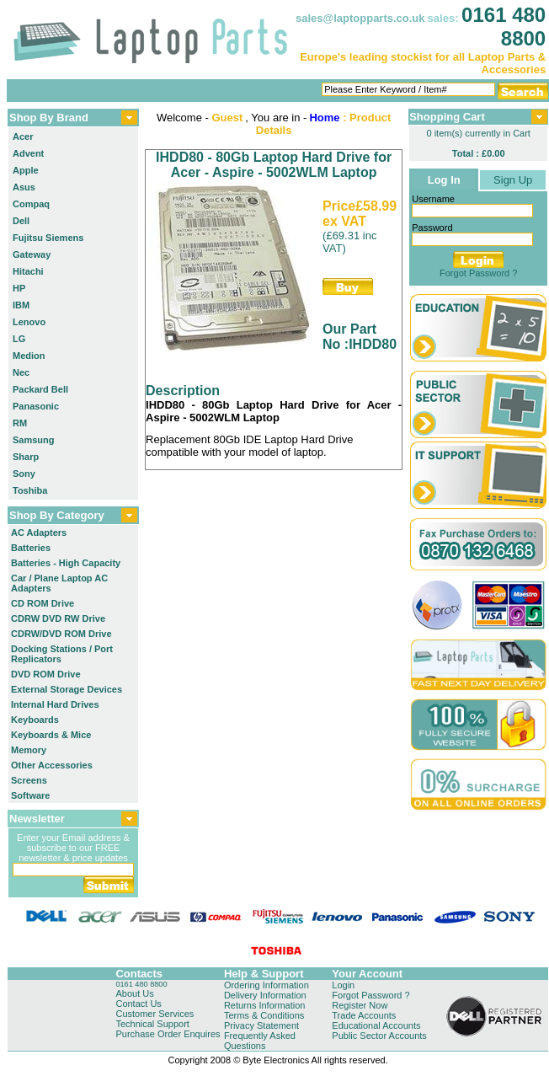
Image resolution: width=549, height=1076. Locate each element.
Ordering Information (266, 985)
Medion (29, 356)
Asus (24, 187)
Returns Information (265, 1005)
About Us (134, 993)
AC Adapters (39, 532)
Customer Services (154, 1014)
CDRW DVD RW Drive (58, 618)
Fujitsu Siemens (48, 238)
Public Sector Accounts (379, 1035)
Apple (26, 170)
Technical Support (152, 1024)
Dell (21, 221)
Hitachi (28, 271)
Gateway (32, 254)
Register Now (359, 1005)
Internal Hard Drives (55, 704)
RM (20, 423)
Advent (28, 153)
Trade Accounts (364, 1015)
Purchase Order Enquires (167, 1034)
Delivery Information (265, 995)
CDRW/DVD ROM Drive (61, 634)
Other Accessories (52, 765)
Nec (21, 372)
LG (19, 339)
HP (19, 288)
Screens (29, 780)
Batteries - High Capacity (65, 563)
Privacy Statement (261, 1025)
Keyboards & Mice (51, 735)
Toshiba (30, 490)
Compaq (31, 204)
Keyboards (35, 720)
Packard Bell (40, 389)
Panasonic (36, 406)
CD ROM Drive (42, 603)
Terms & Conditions (264, 1015)
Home (324, 117)
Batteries (31, 548)
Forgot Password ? (478, 273)
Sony (24, 473)
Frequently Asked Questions (260, 1040)
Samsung (34, 440)
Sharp (26, 457)
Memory (28, 750)
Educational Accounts (376, 1025)
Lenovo (29, 322)
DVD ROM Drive (46, 674)
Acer (23, 136)
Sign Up (512, 180)
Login (343, 985)
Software (30, 795)
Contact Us (138, 1003)
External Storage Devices (66, 689)
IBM (21, 305)
